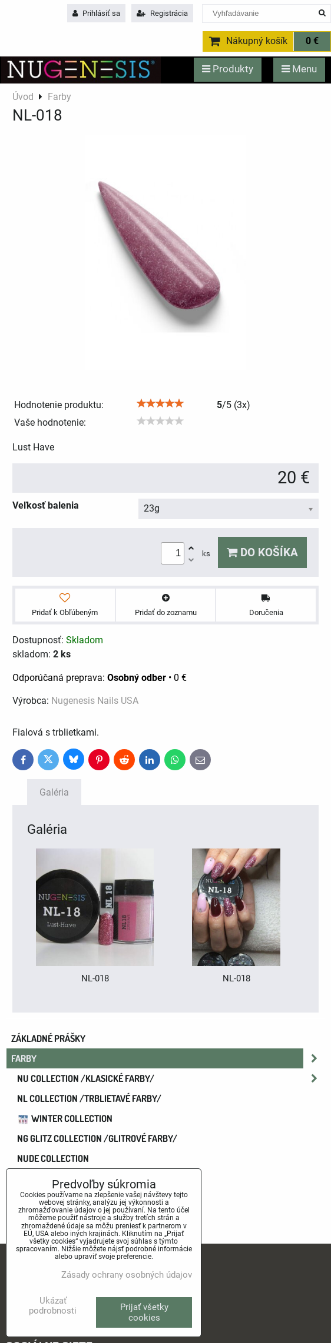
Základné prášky (48, 1038)
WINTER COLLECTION (64, 1118)
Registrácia (162, 13)
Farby (168, 1058)
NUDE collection (53, 1158)
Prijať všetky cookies (144, 1312)
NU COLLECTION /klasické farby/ (171, 1078)
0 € (312, 41)
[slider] (160, 403)
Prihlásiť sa (96, 13)
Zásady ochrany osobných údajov (126, 1274)
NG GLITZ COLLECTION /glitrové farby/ (97, 1138)
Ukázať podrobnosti (53, 1305)
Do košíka (262, 552)
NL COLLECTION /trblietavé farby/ (89, 1098)
